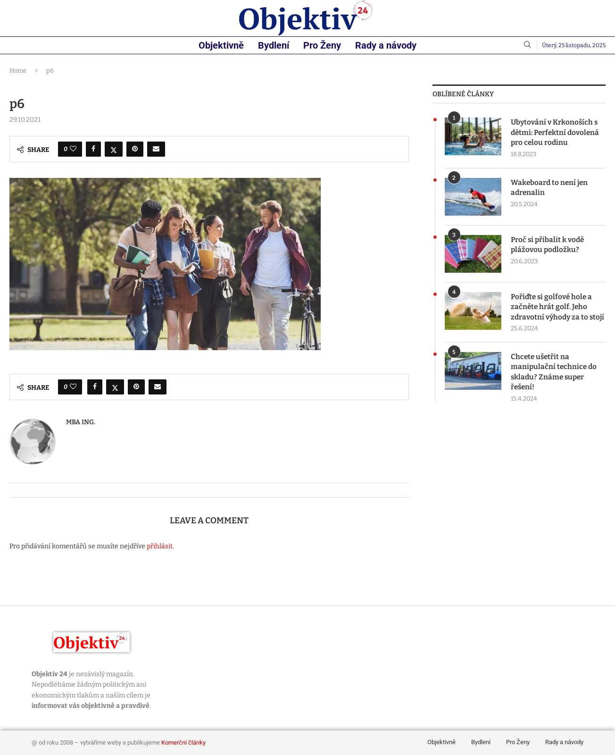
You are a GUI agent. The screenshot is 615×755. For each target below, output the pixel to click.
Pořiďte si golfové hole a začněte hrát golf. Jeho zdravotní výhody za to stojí (553, 314)
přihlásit (160, 546)
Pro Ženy (322, 45)
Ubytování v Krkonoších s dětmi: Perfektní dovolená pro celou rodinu (557, 133)
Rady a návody (385, 45)
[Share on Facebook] (93, 149)
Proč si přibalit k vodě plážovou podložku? (549, 246)
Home (17, 70)
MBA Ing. (80, 422)
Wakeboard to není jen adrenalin (550, 189)
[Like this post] (73, 149)
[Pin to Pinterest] (134, 149)
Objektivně (221, 45)
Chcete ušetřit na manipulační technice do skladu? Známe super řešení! (554, 386)
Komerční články (183, 742)
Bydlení (273, 45)
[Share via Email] (156, 149)
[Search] (527, 45)
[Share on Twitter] (114, 149)
